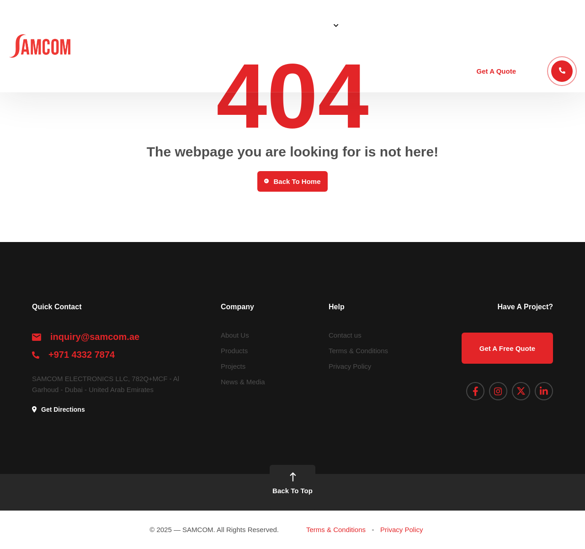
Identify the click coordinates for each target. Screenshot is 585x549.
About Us (270, 25)
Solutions (314, 25)
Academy (510, 25)
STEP (473, 25)
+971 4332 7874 (81, 355)
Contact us (345, 335)
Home (231, 25)
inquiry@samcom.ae (94, 337)
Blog (442, 25)
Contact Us (558, 25)
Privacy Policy (350, 366)
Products (365, 25)
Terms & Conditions (358, 351)
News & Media (243, 382)
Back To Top (292, 483)
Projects (407, 25)
